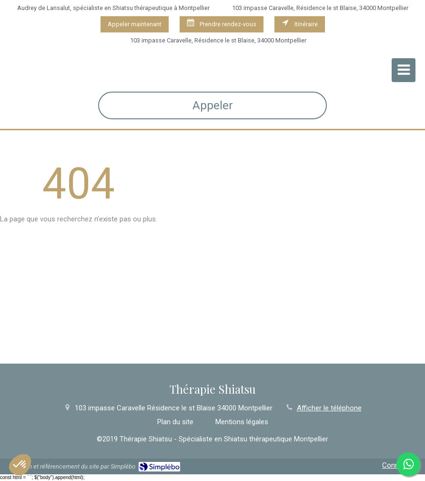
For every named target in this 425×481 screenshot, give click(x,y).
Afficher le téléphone (329, 408)
